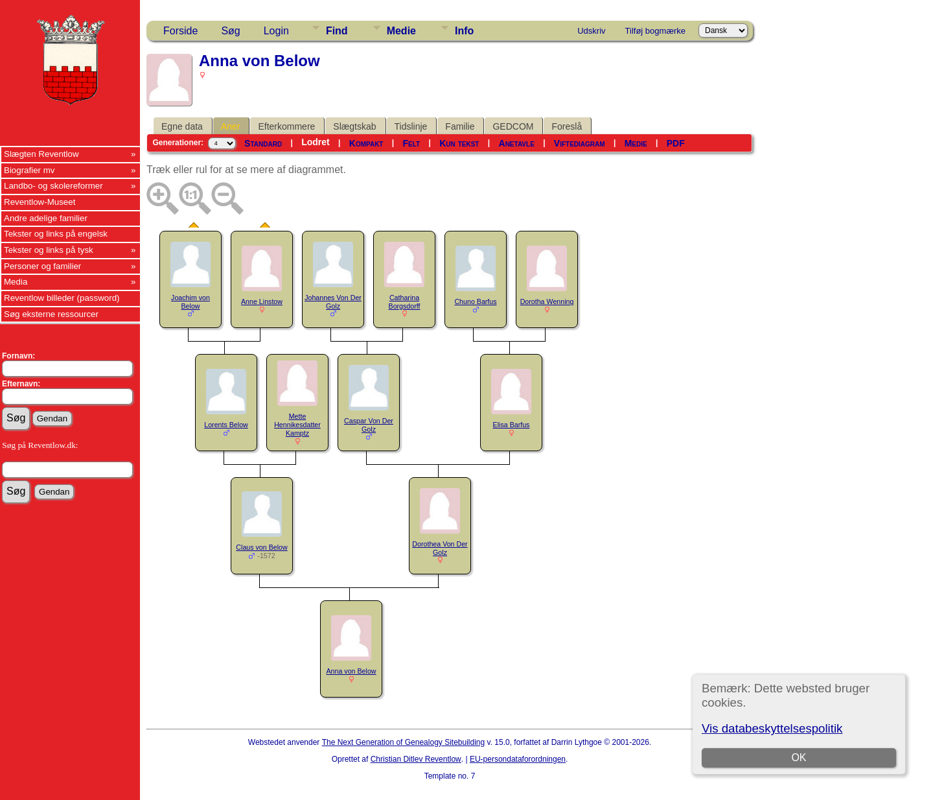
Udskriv (591, 31)
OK (798, 757)
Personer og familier (42, 266)
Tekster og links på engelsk (56, 234)
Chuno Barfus (475, 301)
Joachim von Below (190, 302)
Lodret (315, 142)
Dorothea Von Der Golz (439, 548)
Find (337, 30)
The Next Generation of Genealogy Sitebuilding (403, 742)
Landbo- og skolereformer (53, 186)
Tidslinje (411, 126)
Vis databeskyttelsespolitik (772, 728)
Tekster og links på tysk (48, 250)
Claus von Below (261, 547)
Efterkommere (286, 126)
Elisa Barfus (511, 425)
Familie (459, 126)
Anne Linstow (261, 301)
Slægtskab (354, 126)
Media (15, 282)
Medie (401, 30)
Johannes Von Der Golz (333, 302)
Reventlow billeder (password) (62, 298)
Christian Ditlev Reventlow (416, 759)
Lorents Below (226, 425)
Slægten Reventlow (41, 154)
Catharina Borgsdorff (404, 302)
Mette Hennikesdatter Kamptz (297, 424)
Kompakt (366, 143)
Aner (230, 126)
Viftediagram (579, 143)
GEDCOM (512, 126)
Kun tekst (459, 143)
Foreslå (566, 126)
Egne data (182, 126)
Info (464, 30)
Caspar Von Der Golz (368, 425)
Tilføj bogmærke (655, 31)
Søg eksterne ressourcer (51, 314)
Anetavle (517, 143)
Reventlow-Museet (39, 202)
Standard (263, 143)
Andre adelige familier (45, 218)
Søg (230, 30)
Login (276, 30)
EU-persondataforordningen (518, 759)
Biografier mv (29, 170)
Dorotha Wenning (547, 301)
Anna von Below (351, 671)
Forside (180, 30)
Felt (411, 143)
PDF (676, 143)
